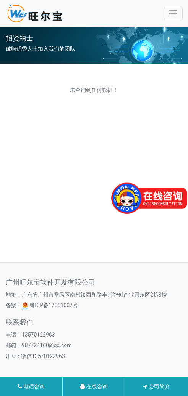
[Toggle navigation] (173, 13)
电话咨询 (31, 386)
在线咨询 (94, 386)
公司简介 (156, 386)
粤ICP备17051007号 (50, 305)
